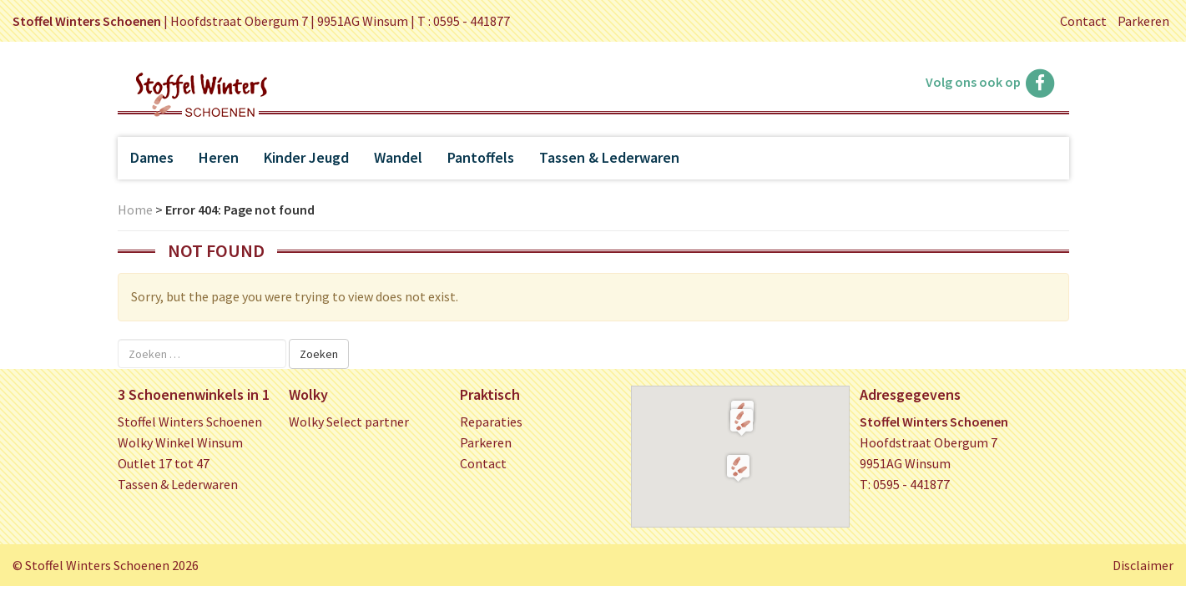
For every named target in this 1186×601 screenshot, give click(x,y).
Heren (219, 157)
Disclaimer (1143, 565)
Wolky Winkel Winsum (180, 442)
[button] (741, 421)
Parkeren (1143, 21)
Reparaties (491, 421)
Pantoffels (480, 157)
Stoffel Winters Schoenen (190, 421)
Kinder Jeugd (306, 157)
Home (135, 209)
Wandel (398, 157)
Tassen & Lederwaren (609, 157)
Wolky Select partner (349, 421)
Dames (152, 157)
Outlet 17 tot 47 (163, 463)
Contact (1083, 21)
